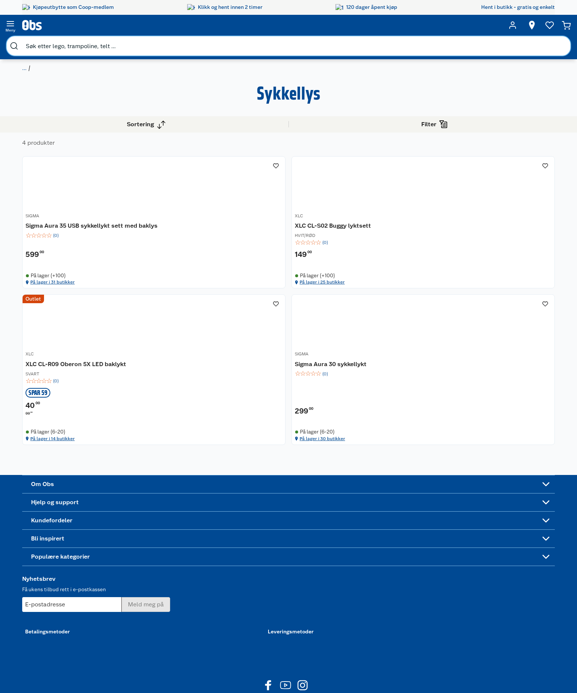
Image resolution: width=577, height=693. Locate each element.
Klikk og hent (200, 562)
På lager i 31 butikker (178, 318)
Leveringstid (127, 647)
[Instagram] (302, 666)
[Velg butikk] (422, 25)
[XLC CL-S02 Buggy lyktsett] (296, 228)
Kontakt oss (126, 543)
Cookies (122, 638)
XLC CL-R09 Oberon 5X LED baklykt (396, 232)
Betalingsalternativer (137, 581)
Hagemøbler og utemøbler (347, 546)
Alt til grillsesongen (280, 550)
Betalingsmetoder (423, 576)
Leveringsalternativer (137, 591)
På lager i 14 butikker (388, 318)
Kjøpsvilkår (125, 619)
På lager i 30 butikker (493, 318)
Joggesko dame (348, 607)
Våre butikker (56, 553)
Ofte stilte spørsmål (136, 572)
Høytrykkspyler (347, 578)
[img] (191, 246)
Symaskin (340, 597)
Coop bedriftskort (206, 591)
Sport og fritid (41, 42)
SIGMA (155, 219)
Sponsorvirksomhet (63, 629)
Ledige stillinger (59, 581)
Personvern (125, 629)
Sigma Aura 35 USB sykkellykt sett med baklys (190, 232)
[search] (98, 25)
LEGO (335, 569)
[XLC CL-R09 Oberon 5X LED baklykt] (401, 228)
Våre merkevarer (59, 562)
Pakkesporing (128, 600)
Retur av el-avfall (204, 553)
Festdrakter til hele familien (280, 537)
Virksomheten (57, 619)
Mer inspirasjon (275, 588)
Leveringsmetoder (513, 576)
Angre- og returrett (135, 553)
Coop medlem (201, 543)
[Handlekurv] (530, 25)
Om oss (49, 534)
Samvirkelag (54, 610)
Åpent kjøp (197, 534)
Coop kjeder (55, 572)
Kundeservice (128, 534)
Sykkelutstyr (108, 42)
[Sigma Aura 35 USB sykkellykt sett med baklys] (191, 228)
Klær (334, 588)
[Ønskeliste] (479, 25)
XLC (257, 219)
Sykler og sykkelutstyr (355, 559)
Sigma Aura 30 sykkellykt (498, 228)
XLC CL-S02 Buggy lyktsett (291, 228)
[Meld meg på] (513, 548)
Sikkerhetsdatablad (63, 600)
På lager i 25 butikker (284, 318)
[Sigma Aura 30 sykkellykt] (505, 228)
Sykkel (76, 42)
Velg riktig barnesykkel (284, 559)
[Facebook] (268, 666)
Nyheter (49, 543)
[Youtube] (285, 666)
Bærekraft (52, 591)
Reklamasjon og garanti (140, 562)
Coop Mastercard (205, 581)
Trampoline (342, 534)
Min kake (195, 600)
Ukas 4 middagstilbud (283, 578)
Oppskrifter (271, 569)
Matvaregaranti (202, 572)
